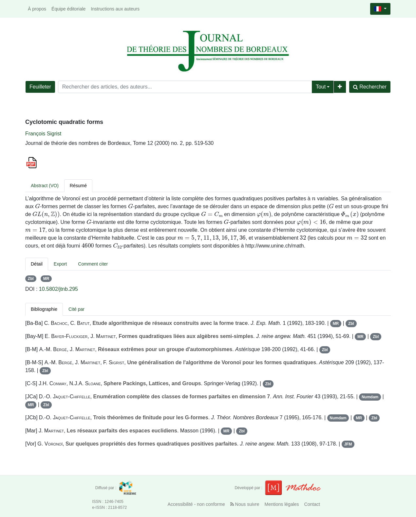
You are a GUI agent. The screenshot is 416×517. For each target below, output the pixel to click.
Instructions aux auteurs (115, 8)
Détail (37, 264)
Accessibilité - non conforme (196, 504)
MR (46, 278)
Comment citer (93, 264)
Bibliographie (44, 309)
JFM (348, 444)
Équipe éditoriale (68, 8)
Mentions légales (282, 504)
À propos (37, 8)
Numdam (370, 397)
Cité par (76, 309)
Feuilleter (40, 86)
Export (60, 264)
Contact (312, 504)
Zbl (31, 278)
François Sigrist (43, 133)
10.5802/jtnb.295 (58, 289)
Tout (321, 86)
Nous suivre (244, 504)
